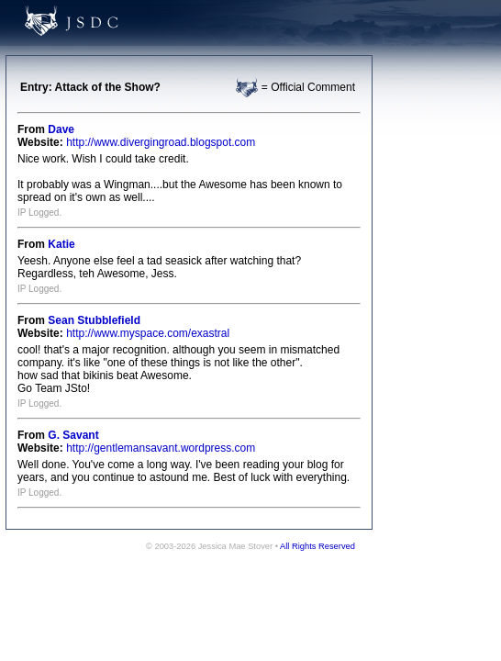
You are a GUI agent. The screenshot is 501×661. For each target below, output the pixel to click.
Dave (61, 129)
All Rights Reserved (317, 546)
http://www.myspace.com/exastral (147, 333)
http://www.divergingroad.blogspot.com (160, 142)
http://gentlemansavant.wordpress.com (160, 448)
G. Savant (73, 435)
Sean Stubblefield (94, 320)
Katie (61, 244)
